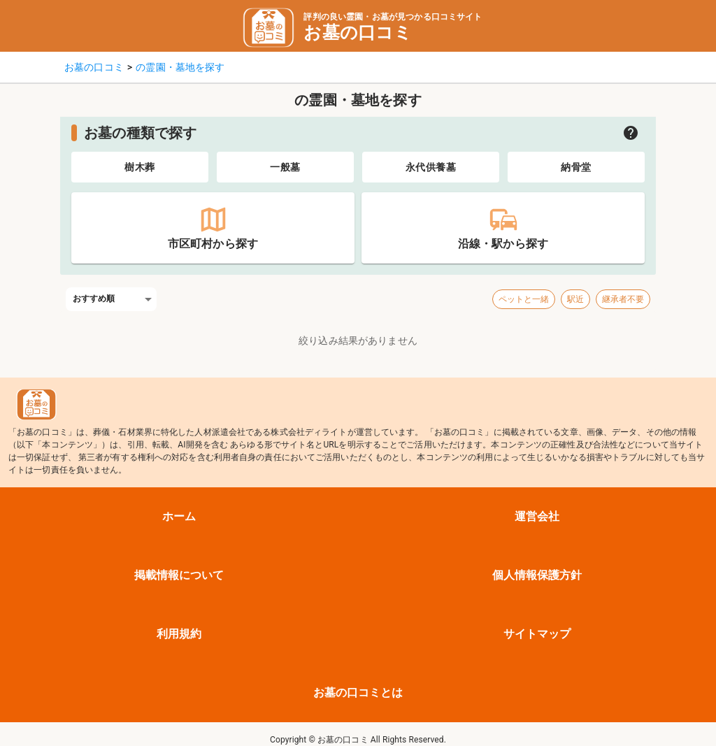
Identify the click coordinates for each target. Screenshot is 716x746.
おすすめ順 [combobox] (94, 298)
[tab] (139, 167)
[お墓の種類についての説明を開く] (631, 133)
